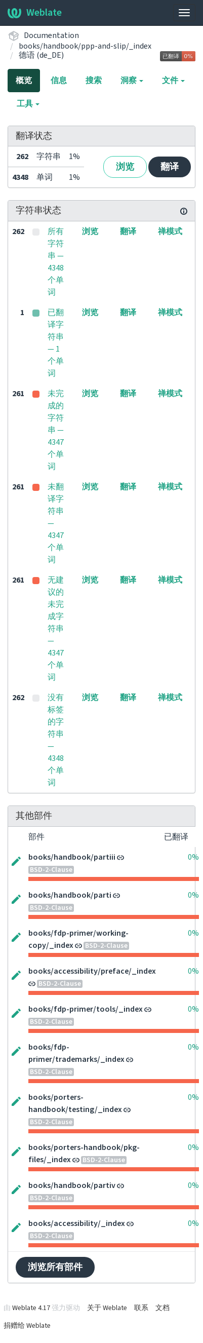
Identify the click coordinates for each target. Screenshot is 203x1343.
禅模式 (170, 231)
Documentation (51, 35)
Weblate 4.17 (31, 1308)
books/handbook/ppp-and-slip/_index (85, 46)
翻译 (169, 167)
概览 (24, 80)
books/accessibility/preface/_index (92, 971)
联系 (141, 1308)
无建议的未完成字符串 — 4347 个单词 (56, 628)
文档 (162, 1308)
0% (193, 857)
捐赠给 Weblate (27, 1326)
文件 (173, 80)
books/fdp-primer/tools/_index (85, 1009)
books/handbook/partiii (71, 857)
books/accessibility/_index (76, 1223)
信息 (59, 80)
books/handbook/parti (69, 895)
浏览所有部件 (55, 1267)
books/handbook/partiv (71, 1185)
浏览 (125, 167)
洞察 (131, 80)
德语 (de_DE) (41, 55)
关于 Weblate (107, 1308)
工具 (28, 103)
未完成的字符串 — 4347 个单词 (56, 430)
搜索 (94, 80)
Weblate (35, 13)
